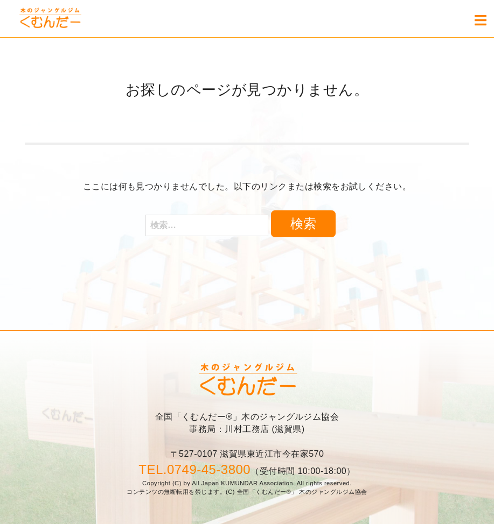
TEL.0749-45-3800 (194, 469)
